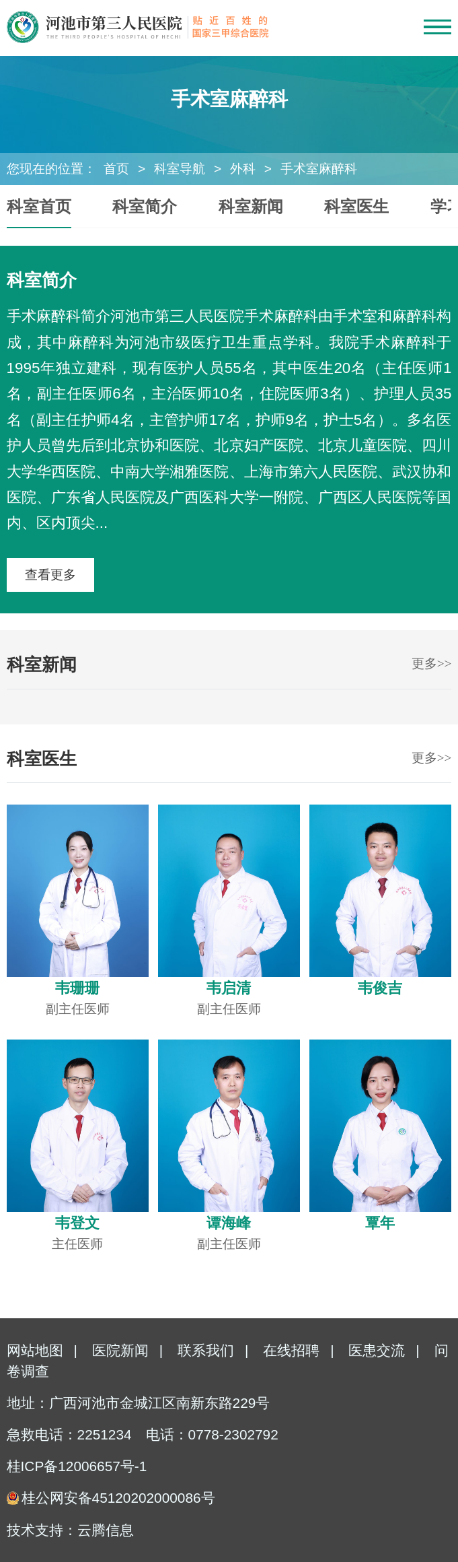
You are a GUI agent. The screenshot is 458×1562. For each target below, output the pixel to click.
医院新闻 (120, 1350)
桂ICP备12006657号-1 (77, 1466)
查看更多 (50, 575)
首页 (116, 169)
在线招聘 (291, 1350)
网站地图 (35, 1350)
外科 (243, 169)
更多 (432, 663)
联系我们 (206, 1350)
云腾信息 (105, 1530)
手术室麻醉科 (318, 169)
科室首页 (39, 206)
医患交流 (376, 1350)
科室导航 (179, 169)
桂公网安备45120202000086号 (118, 1497)
